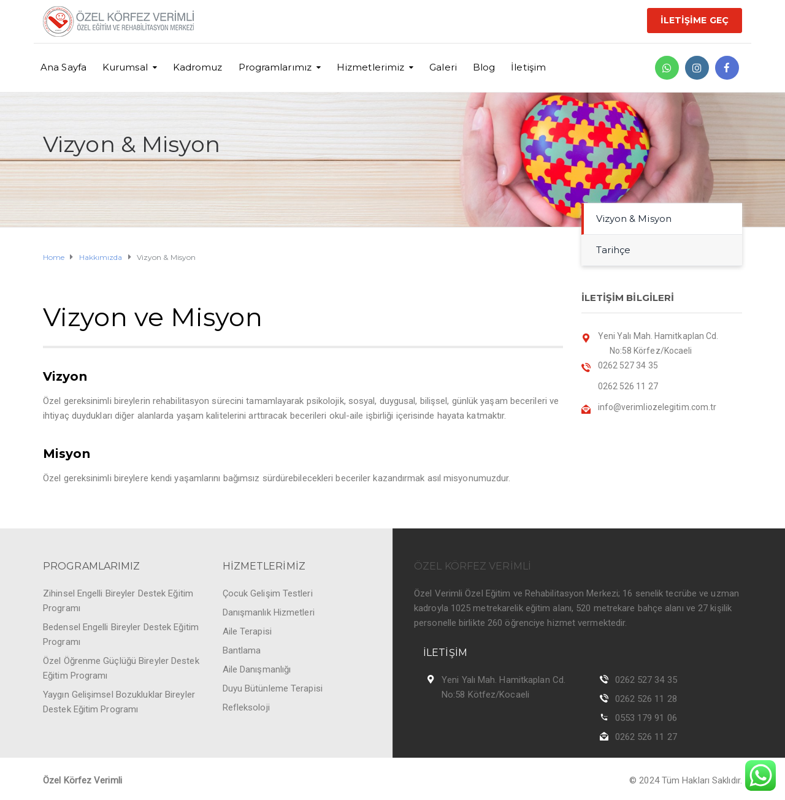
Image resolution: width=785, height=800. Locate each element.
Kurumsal (125, 67)
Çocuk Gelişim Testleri (268, 593)
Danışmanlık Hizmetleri (269, 612)
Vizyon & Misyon (634, 218)
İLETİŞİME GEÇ (695, 20)
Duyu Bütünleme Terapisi (273, 688)
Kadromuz (198, 67)
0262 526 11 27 (646, 736)
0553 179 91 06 (646, 717)
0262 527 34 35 (646, 679)
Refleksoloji (246, 707)
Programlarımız (275, 67)
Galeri (443, 67)
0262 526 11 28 (646, 698)
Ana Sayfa (63, 67)
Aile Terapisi (247, 631)
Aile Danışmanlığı (257, 669)
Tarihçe (613, 250)
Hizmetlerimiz (370, 67)
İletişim (528, 67)
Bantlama (242, 650)
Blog (484, 67)
